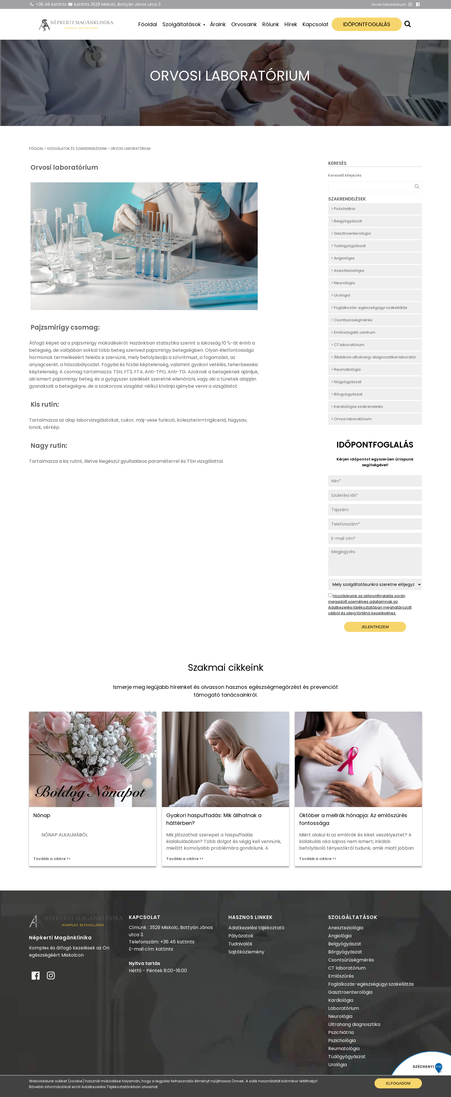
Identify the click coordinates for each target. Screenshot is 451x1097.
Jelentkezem (375, 627)
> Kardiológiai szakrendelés (357, 406)
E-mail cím (338, 535)
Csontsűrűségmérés (351, 960)
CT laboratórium (347, 968)
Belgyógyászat (344, 944)
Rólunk (270, 24)
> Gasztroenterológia (351, 233)
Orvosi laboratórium (130, 148)
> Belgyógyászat (346, 221)
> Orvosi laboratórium (351, 419)
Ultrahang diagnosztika (354, 1024)
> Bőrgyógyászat (346, 394)
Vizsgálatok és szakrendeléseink (77, 148)
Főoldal (147, 24)
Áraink (218, 24)
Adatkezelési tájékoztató (256, 927)
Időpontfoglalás (366, 24)
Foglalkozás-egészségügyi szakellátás (371, 984)
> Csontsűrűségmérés (351, 320)
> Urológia (340, 295)
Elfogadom (398, 1083)
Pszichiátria (341, 1032)
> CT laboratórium (347, 344)
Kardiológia (340, 1000)
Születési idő (340, 492)
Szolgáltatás (340, 581)
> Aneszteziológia (347, 270)
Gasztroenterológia (350, 992)
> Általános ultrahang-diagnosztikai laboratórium (376, 357)
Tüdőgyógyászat (347, 1056)
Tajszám (336, 507)
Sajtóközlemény (246, 952)
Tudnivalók (240, 944)
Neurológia (340, 1016)
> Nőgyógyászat (346, 382)
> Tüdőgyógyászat (348, 246)
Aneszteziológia (345, 927)
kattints (81, 4)
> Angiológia (342, 258)
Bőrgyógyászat (345, 952)
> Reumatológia (346, 369)
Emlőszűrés (341, 976)
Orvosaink (244, 24)
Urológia (337, 1064)
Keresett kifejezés (345, 175)
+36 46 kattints (51, 4)
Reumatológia (344, 1048)
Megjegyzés (339, 550)
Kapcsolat (315, 24)
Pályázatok (240, 935)
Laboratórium (343, 1008)
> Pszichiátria (343, 208)
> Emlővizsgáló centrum (353, 332)
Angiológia (339, 935)
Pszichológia (342, 1040)
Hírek (290, 24)
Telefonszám (340, 521)
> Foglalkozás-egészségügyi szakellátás (369, 307)
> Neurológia (343, 283)
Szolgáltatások (182, 24)
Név (332, 478)
